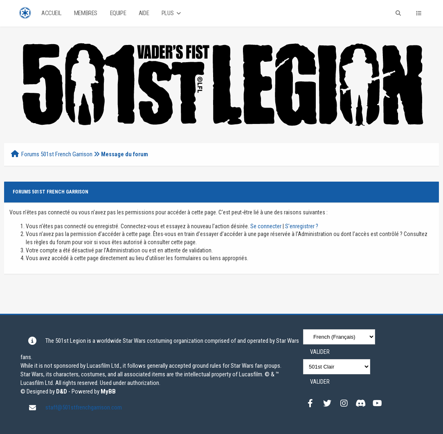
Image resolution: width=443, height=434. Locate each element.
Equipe (118, 13)
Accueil (51, 13)
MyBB (108, 391)
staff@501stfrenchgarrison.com (83, 407)
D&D (61, 391)
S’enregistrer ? (301, 226)
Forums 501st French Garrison (56, 154)
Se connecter (265, 226)
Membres (85, 13)
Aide (144, 13)
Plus (172, 13)
